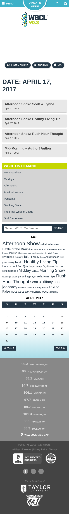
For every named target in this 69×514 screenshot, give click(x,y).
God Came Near (13, 218)
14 (52, 322)
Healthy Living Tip (41, 261)
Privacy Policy (40, 449)
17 (16, 328)
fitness (43, 257)
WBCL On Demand (20, 166)
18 (25, 328)
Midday (25, 270)
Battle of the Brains (16, 249)
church (31, 253)
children (13, 253)
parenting (23, 276)
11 (25, 322)
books (5, 253)
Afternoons (10, 185)
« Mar (9, 348)
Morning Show (12, 172)
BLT (64, 250)
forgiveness (52, 257)
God (62, 257)
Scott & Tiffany (41, 282)
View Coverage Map (36, 435)
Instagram (41, 471)
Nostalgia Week (9, 276)
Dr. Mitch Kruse (51, 253)
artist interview (50, 244)
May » (60, 348)
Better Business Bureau (27, 458)
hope (32, 266)
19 (34, 328)
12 (34, 322)
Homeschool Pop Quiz (15, 266)
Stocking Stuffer (13, 205)
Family (35, 256)
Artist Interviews (13, 192)
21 (52, 328)
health (19, 262)
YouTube (33, 471)
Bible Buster (55, 249)
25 (25, 334)
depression (39, 253)
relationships (46, 276)
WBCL (14, 291)
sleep (29, 288)
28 (52, 334)
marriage (13, 270)
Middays (9, 179)
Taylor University (34, 488)
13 (43, 322)
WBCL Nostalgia (50, 292)
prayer (32, 276)
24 (16, 334)
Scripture (22, 287)
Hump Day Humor (44, 266)
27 (43, 334)
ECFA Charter (51, 458)
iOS (57, 65)
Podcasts (9, 198)
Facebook (26, 471)
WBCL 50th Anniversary (29, 292)
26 (34, 334)
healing (11, 263)
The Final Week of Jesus (18, 211)
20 (43, 328)
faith (27, 257)
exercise (19, 257)
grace (4, 263)
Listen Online (17, 65)
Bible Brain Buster (40, 249)
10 (16, 322)
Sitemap (53, 449)
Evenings (8, 256)
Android (41, 65)
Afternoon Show (21, 243)
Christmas (22, 253)
